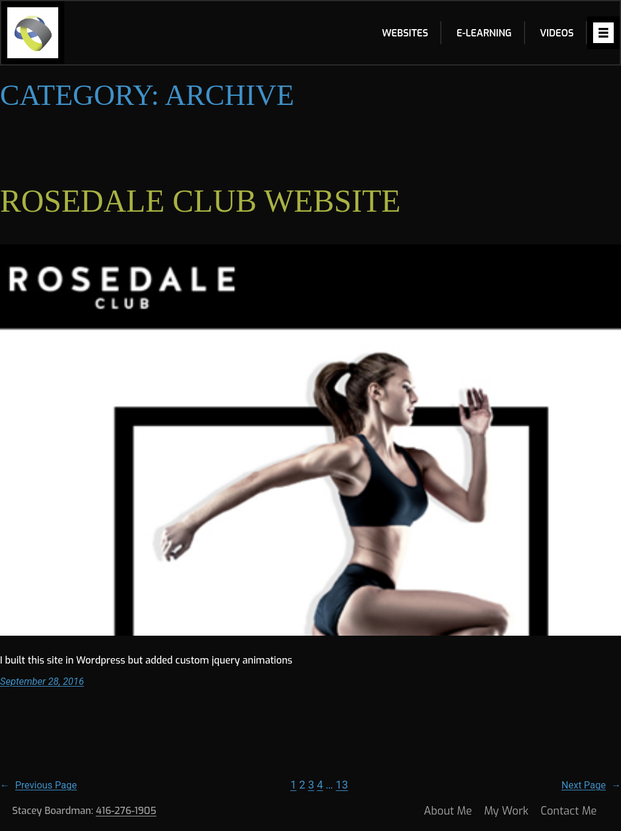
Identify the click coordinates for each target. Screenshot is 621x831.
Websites (405, 33)
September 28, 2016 (42, 681)
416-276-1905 (126, 810)
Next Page (591, 785)
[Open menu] (603, 32)
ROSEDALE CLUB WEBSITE (200, 201)
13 (342, 784)
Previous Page (38, 785)
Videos (557, 33)
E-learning (484, 33)
